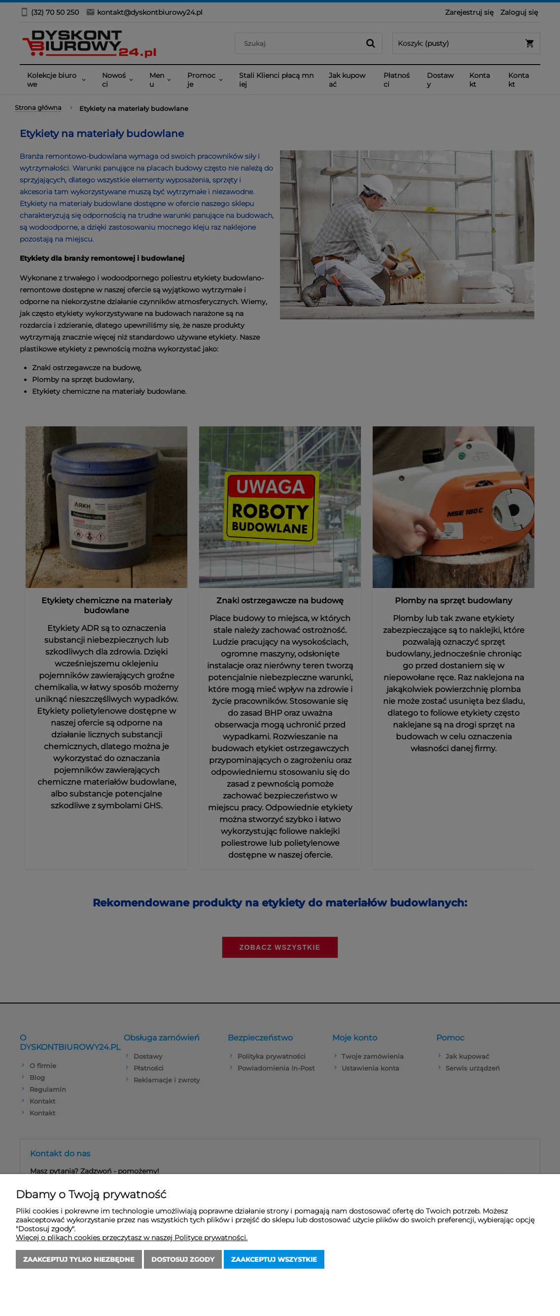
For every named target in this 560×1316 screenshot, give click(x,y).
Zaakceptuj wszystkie (274, 1259)
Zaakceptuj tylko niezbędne (79, 1259)
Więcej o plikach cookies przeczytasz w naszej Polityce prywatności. (131, 1237)
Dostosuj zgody (182, 1259)
